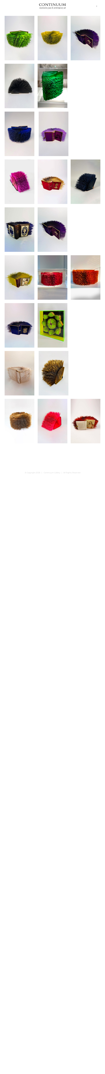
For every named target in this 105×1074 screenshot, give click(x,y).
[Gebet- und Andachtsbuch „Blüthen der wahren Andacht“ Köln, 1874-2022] (53, 134)
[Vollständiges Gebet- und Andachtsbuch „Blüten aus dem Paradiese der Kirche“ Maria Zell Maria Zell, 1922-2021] (85, 421)
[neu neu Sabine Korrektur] (52, 325)
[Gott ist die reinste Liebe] (19, 229)
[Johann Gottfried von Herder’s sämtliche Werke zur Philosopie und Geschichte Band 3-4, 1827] (85, 277)
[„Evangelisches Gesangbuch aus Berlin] (19, 38)
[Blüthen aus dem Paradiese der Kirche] (85, 38)
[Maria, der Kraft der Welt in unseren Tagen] (19, 325)
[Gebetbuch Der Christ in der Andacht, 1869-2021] (19, 181)
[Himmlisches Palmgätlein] (52, 229)
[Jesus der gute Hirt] (19, 277)
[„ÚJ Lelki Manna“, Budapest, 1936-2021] (52, 38)
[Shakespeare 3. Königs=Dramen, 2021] (52, 421)
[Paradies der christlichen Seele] (19, 373)
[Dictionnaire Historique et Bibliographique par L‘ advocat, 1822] (52, 86)
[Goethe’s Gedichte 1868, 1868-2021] (85, 181)
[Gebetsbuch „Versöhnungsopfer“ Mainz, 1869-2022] (52, 181)
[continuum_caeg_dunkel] (52, 4)
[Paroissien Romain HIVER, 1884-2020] (19, 421)
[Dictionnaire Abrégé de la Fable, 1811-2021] (19, 86)
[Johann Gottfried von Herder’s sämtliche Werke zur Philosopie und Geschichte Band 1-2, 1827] (52, 277)
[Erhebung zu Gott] (19, 134)
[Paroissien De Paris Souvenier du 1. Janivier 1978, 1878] (53, 373)
